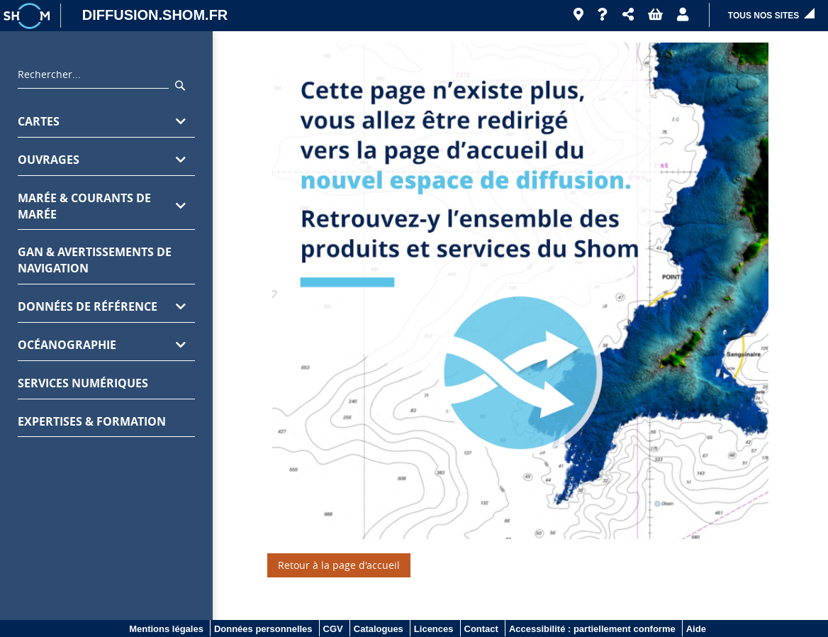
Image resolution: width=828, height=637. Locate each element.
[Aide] (603, 15)
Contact (481, 629)
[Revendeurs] (578, 15)
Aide (696, 629)
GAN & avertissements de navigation (95, 260)
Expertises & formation (92, 421)
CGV (333, 629)
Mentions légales (166, 629)
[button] (628, 15)
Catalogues (378, 629)
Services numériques (83, 383)
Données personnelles (263, 629)
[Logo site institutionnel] (28, 15)
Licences (434, 629)
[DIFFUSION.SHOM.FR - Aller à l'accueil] (148, 15)
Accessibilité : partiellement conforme (592, 629)
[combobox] (93, 78)
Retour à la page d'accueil (339, 565)
